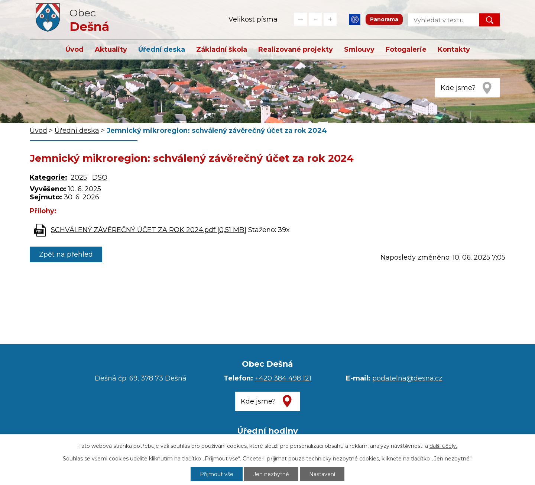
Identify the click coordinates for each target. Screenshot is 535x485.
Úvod (74, 49)
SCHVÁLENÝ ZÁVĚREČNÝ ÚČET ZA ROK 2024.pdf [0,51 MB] (148, 230)
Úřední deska (161, 49)
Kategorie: (48, 177)
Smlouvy (359, 49)
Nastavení (322, 474)
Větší (330, 19)
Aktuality (111, 49)
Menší (300, 19)
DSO (99, 177)
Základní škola (221, 49)
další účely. (443, 446)
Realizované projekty (295, 49)
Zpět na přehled (66, 254)
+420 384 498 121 (283, 378)
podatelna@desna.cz (407, 378)
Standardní (315, 19)
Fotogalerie (406, 49)
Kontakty (454, 49)
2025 (79, 177)
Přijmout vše (216, 474)
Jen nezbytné (271, 474)
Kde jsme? (458, 88)
